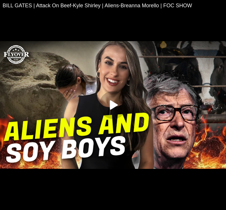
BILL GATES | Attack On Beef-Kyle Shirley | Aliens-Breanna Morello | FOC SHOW (97, 5)
